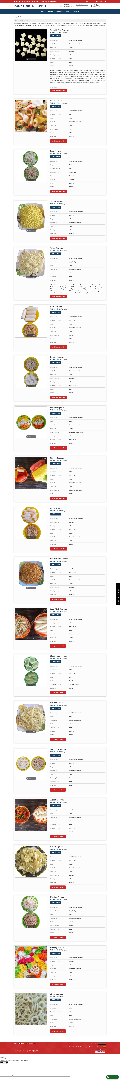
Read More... (53, 87)
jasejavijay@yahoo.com (98, 5)
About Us (50, 11)
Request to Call (58, 599)
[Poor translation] (5, 1062)
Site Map (99, 1046)
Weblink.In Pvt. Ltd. (32, 1052)
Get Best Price (56, 35)
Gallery (67, 11)
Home (42, 11)
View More (102, 25)
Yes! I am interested (58, 90)
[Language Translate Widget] (30, 1043)
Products (59, 11)
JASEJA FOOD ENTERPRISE (30, 6)
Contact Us (76, 11)
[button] (82, 5)
